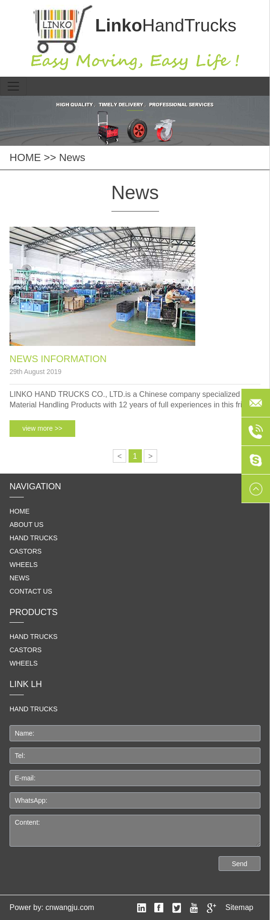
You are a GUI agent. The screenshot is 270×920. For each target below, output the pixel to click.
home (20, 511)
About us (26, 524)
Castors (25, 551)
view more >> (42, 428)
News (72, 157)
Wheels (24, 564)
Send (240, 864)
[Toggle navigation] (13, 86)
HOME (25, 157)
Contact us (31, 591)
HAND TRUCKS (34, 709)
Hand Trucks (34, 538)
